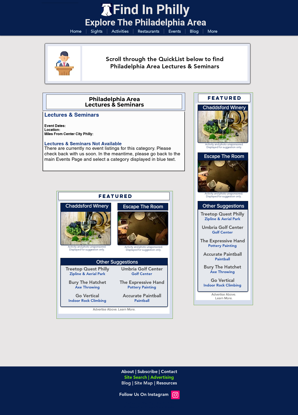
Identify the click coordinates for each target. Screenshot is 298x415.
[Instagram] (175, 395)
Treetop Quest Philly (222, 214)
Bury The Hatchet (222, 267)
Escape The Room (224, 156)
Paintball (222, 259)
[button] (96, 31)
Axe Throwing (222, 272)
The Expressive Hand (222, 240)
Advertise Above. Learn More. (114, 309)
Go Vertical (222, 280)
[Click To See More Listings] (113, 182)
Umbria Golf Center (222, 227)
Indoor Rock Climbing (222, 285)
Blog (126, 383)
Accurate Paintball (222, 254)
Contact (169, 371)
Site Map (143, 383)
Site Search (135, 377)
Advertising (162, 377)
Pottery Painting (222, 245)
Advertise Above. (223, 294)
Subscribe (147, 371)
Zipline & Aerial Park (222, 219)
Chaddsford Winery (224, 107)
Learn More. (223, 298)
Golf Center (222, 232)
